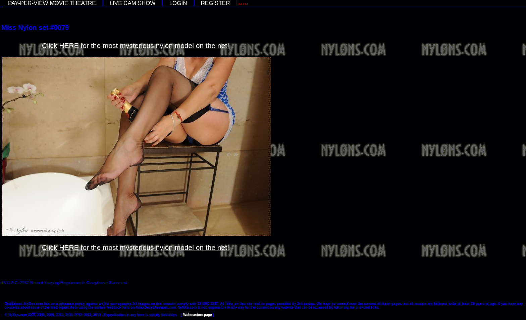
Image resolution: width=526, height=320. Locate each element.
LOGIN (178, 3)
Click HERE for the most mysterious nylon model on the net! (135, 45)
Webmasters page (197, 315)
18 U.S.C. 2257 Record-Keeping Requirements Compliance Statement (64, 282)
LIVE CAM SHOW (133, 3)
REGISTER (215, 3)
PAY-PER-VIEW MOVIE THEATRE (52, 3)
